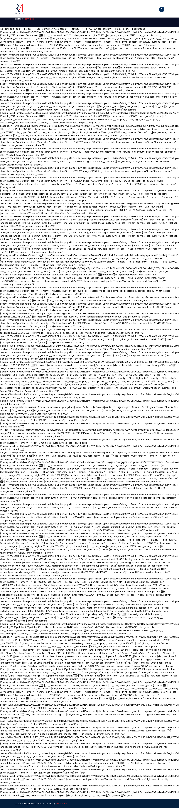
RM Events (61, 803)
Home (18, 19)
